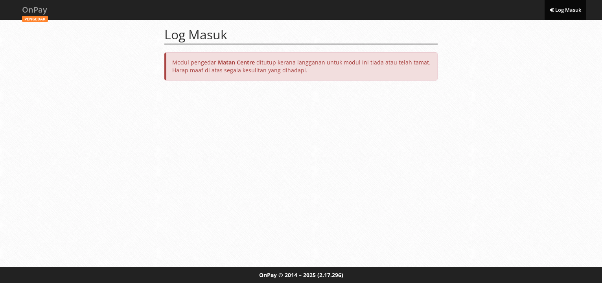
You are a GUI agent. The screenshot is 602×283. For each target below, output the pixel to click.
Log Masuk (565, 9)
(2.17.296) (330, 275)
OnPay (35, 12)
